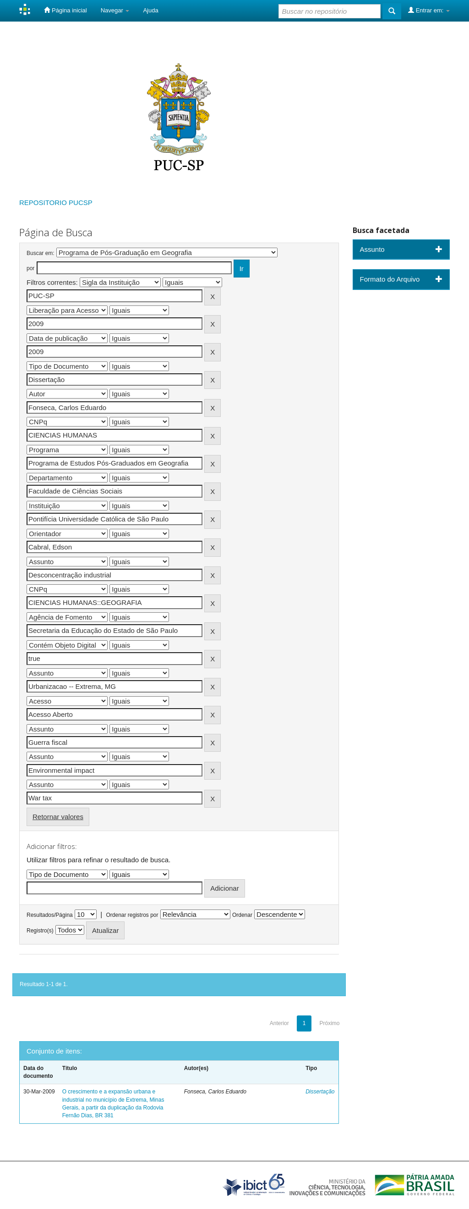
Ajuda (150, 10)
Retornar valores (58, 817)
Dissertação (319, 1091)
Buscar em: (41, 253)
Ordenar (242, 915)
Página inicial (65, 10)
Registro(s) (40, 930)
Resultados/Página (50, 915)
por (30, 268)
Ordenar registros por (132, 915)
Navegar (115, 10)
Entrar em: (429, 10)
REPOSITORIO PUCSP (56, 202)
